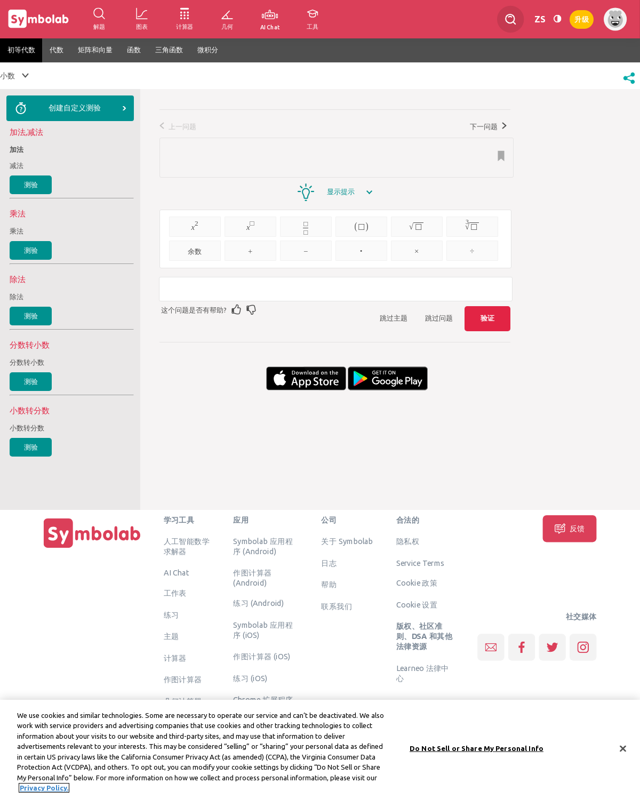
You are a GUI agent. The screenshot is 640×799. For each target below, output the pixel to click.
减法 (16, 165)
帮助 (329, 584)
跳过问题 (439, 318)
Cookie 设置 (416, 604)
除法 (16, 296)
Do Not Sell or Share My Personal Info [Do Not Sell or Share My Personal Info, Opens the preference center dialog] (476, 751)
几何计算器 (183, 701)
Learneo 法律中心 (422, 673)
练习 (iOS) (250, 678)
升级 (581, 18)
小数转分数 (27, 428)
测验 (31, 184)
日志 (329, 562)
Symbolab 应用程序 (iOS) (263, 629)
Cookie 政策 (416, 583)
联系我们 (336, 606)
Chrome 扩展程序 (263, 700)
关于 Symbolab (347, 541)
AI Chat (176, 573)
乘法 (16, 231)
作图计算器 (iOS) (261, 656)
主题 (171, 636)
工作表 (175, 593)
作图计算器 (183, 679)
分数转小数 (27, 362)
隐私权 (407, 541)
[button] (629, 85)
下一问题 (488, 126)
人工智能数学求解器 (187, 546)
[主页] (92, 548)
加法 (16, 149)
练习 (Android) (258, 603)
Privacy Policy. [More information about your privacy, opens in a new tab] (44, 791)
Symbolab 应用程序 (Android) (263, 546)
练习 (171, 614)
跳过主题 (393, 318)
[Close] (623, 751)
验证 (487, 318)
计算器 (175, 657)
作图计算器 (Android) (252, 578)
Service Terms (420, 562)
